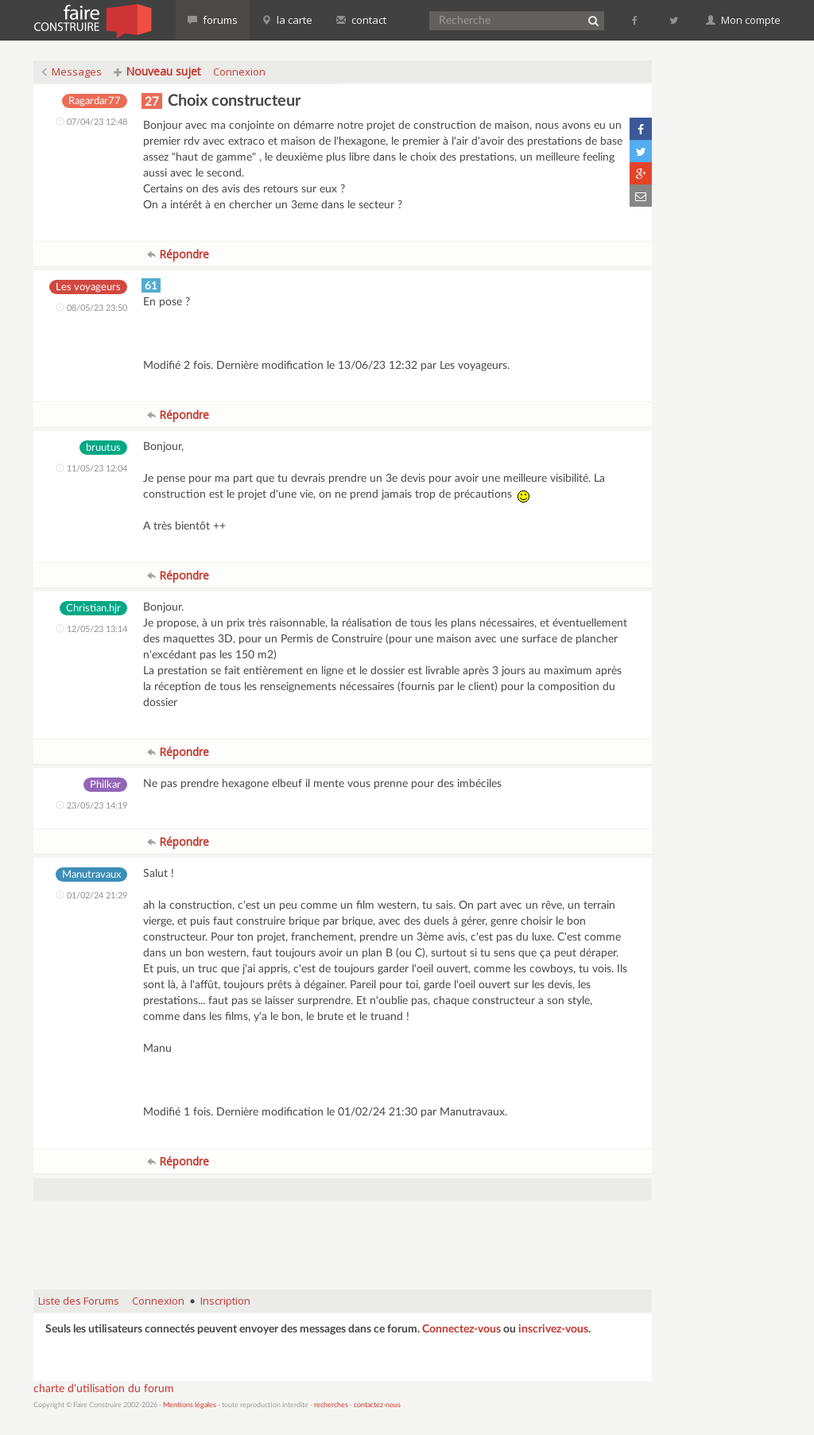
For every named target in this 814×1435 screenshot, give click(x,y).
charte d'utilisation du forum (103, 1388)
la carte (287, 20)
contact (361, 20)
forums (213, 20)
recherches (331, 1405)
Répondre (178, 254)
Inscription (225, 1300)
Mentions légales (189, 1405)
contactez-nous (377, 1405)
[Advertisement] (342, 1237)
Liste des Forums (78, 1300)
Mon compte (743, 20)
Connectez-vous (461, 1329)
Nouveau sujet (157, 71)
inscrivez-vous (553, 1329)
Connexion (239, 71)
